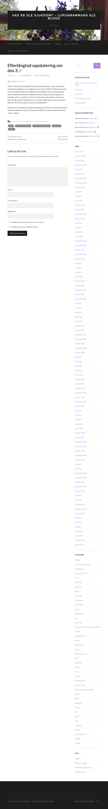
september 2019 (81, 402)
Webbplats (12, 211)
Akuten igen (93, 118)
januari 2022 (79, 285)
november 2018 (81, 446)
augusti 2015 (80, 513)
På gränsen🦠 (94, 127)
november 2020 (81, 339)
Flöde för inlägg (80, 763)
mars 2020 (79, 375)
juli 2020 (78, 357)
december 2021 (80, 290)
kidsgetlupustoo (81, 636)
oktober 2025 (80, 160)
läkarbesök (79, 645)
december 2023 (80, 214)
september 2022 (81, 254)
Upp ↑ (98, 801)
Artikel (77, 560)
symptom (78, 725)
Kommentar (12, 165)
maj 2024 (78, 196)
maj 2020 (78, 366)
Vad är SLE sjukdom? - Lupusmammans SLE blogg (54, 17)
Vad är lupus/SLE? (15, 44)
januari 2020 (79, 384)
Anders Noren (88, 801)
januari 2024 (79, 210)
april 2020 (78, 370)
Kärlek (77, 631)
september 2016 (81, 487)
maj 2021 (78, 312)
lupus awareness (81, 654)
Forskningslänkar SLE (82, 98)
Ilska (76, 618)
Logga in (78, 758)
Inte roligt (78, 622)
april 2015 (78, 531)
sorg (76, 721)
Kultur (77, 640)
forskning (26, 121)
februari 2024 (80, 205)
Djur (76, 578)
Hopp (77, 609)
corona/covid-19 (16, 121)
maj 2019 (78, 419)
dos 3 (11, 126)
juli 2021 (78, 303)
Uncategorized (80, 734)
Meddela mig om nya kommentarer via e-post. (27, 222)
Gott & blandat (80, 103)
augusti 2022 (80, 259)
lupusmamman (25, 75)
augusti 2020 (80, 352)
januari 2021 (79, 330)
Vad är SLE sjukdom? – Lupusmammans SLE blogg (33, 801)
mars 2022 (79, 277)
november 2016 (81, 478)
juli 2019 (78, 411)
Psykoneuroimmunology (84, 689)
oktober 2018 (80, 451)
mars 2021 (79, 321)
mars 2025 (79, 169)
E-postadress (13, 201)
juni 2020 (78, 361)
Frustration (79, 600)
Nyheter (40, 121)
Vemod (77, 743)
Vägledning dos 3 (17, 81)
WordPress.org (80, 772)
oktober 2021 (80, 294)
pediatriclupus (80, 681)
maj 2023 (78, 227)
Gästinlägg (79, 605)
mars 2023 (79, 236)
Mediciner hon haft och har (39, 44)
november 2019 (81, 393)
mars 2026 (79, 151)
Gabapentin (79, 94)
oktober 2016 (80, 482)
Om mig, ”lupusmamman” (18, 51)
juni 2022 (78, 268)
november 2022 (81, 245)
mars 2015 (79, 536)
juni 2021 (78, 308)
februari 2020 (80, 379)
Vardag (77, 739)
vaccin (11, 129)
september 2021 (81, 299)
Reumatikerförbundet (42, 126)
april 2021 (78, 317)
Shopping (78, 703)
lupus (77, 649)
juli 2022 (78, 263)
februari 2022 (80, 281)
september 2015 (81, 509)
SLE (50, 121)
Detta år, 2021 (63, 138)
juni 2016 (78, 500)
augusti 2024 (80, 187)
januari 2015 (79, 545)
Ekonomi (78, 587)
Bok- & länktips (71, 44)
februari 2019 (80, 433)
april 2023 (78, 232)
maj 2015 (78, 527)
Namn (10, 190)
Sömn (77, 716)
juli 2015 (78, 518)
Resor (77, 694)
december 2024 (80, 178)
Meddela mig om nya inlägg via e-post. (24, 227)
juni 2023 (78, 223)
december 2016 (80, 473)
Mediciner (33, 121)
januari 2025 (79, 174)
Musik (77, 667)
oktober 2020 (80, 344)
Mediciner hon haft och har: (17, 138)
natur (77, 672)
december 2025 (80, 156)
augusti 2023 (80, 218)
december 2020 (80, 335)
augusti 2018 (80, 460)
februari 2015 (80, 540)
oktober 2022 (80, 250)
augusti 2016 (80, 491)
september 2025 (81, 165)
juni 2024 (78, 192)
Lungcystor (79, 89)
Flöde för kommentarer (83, 767)
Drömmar (78, 582)
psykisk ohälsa (80, 685)
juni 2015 (78, 522)
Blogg (58, 44)
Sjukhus (45, 121)
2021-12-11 (12, 75)
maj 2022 (78, 272)
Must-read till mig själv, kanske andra (86, 84)
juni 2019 (78, 415)
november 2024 (81, 183)
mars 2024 (79, 201)
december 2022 (80, 241)
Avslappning (79, 569)
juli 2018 (78, 464)
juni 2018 (78, 469)
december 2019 (80, 388)
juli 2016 (78, 495)
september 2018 (81, 455)
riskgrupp (56, 126)
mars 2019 (79, 428)
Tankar (77, 730)
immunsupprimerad (23, 126)
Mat (76, 658)
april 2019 (78, 424)
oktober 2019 (80, 397)
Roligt (77, 698)
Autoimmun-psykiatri (83, 564)
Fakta (77, 591)
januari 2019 (79, 437)
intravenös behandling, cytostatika (87, 627)
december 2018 (80, 442)
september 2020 (81, 348)
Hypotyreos (79, 614)
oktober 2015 (80, 504)
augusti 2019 (80, 406)
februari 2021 (80, 326)
